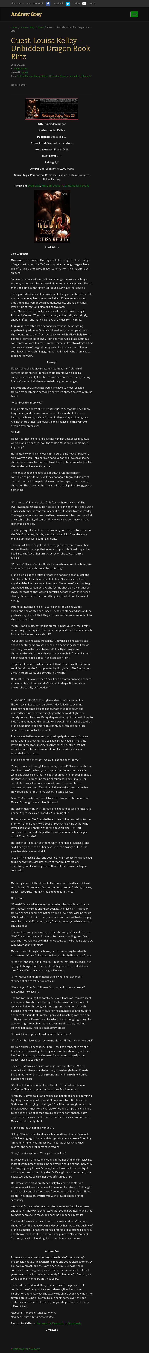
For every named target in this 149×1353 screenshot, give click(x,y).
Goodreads (33, 185)
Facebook (58, 1323)
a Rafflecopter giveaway (25, 1349)
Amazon (47, 185)
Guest (40, 27)
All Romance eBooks (76, 185)
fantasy (29, 76)
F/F (90, 76)
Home (14, 27)
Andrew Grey (21, 68)
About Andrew (17, 3)
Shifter (20, 76)
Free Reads (38, 3)
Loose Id (73, 76)
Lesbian (83, 76)
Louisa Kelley (41, 76)
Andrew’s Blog (27, 27)
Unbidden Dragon (58, 76)
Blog (29, 3)
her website (44, 1323)
